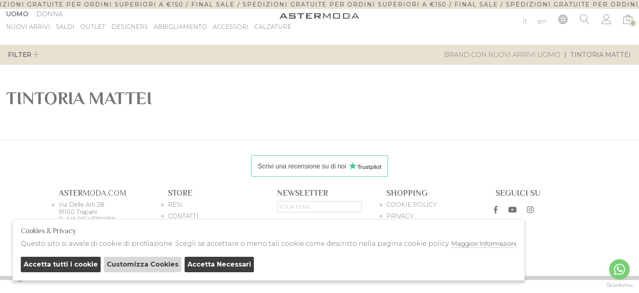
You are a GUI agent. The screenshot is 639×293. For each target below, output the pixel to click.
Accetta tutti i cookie (61, 264)
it (524, 21)
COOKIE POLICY (411, 204)
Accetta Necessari (219, 264)
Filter (24, 55)
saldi (65, 27)
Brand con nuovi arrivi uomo (502, 55)
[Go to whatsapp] (619, 269)
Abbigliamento (180, 27)
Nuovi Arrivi (28, 27)
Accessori (231, 27)
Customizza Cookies (142, 264)
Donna (49, 14)
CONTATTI (183, 216)
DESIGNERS (129, 27)
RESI (175, 204)
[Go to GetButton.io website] (619, 284)
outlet (93, 27)
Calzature (272, 27)
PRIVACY (399, 216)
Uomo (17, 14)
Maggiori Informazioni (483, 243)
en (542, 21)
